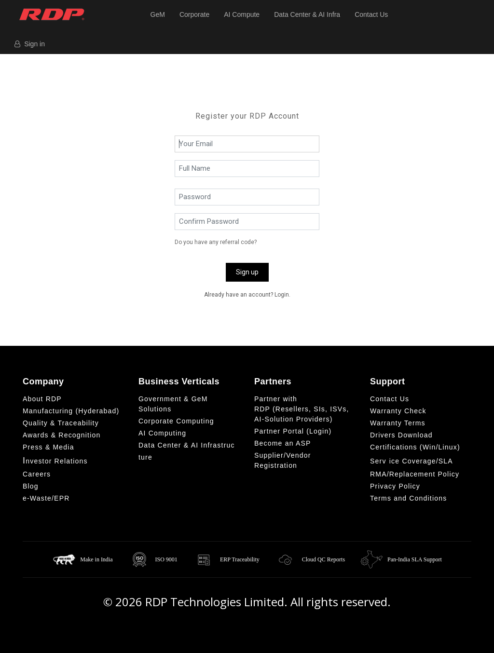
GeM (158, 14)
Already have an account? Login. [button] (247, 294)
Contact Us (371, 14)
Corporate (194, 14)
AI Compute (242, 14)
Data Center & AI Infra (307, 14)
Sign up (247, 272)
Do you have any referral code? (216, 242)
